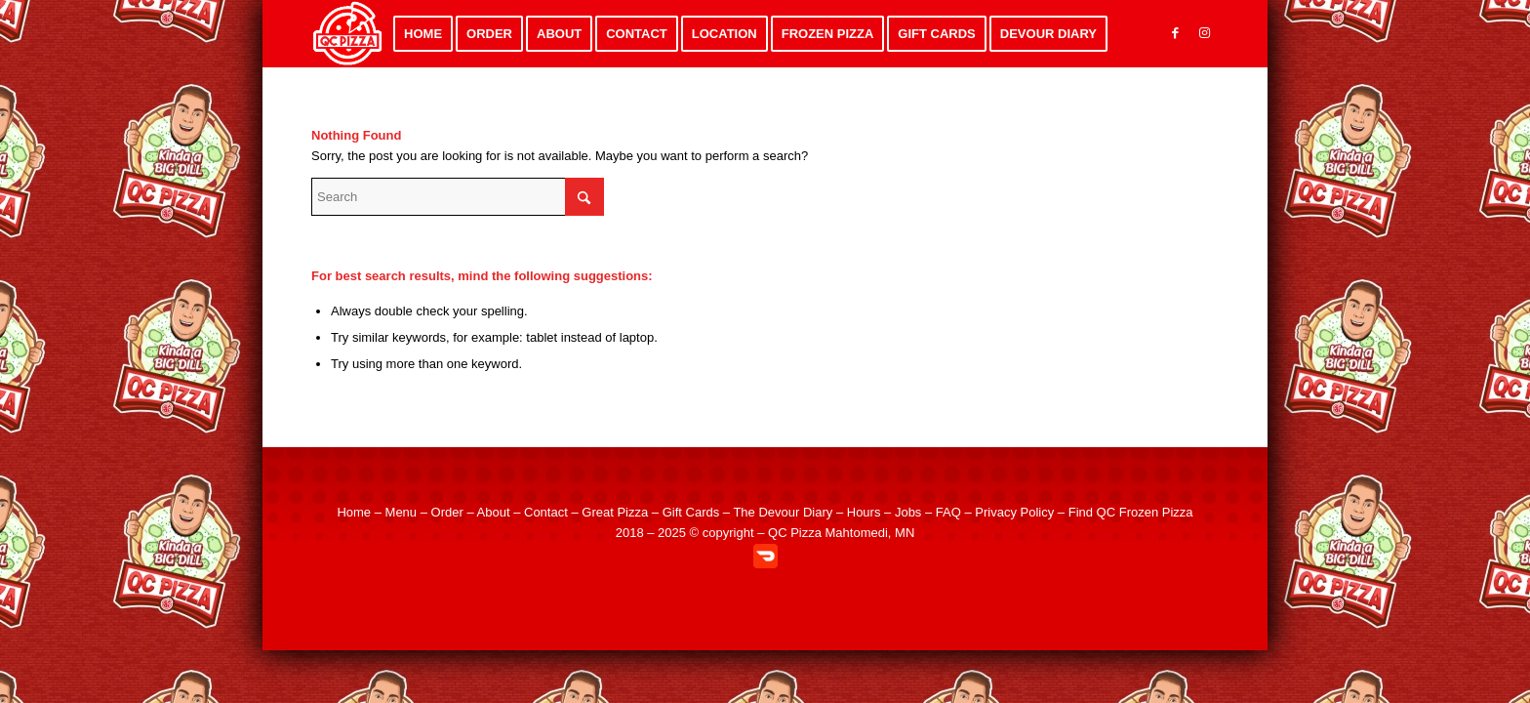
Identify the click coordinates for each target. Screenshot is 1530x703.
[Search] (457, 197)
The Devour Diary (782, 512)
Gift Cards (691, 512)
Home (354, 512)
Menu (401, 512)
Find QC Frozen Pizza (1130, 512)
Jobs (908, 512)
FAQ (948, 512)
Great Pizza (615, 512)
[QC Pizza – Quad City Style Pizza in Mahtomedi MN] (347, 33)
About (493, 512)
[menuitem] (423, 33)
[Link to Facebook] (1174, 33)
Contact (546, 512)
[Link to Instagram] (1204, 33)
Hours (864, 512)
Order (447, 512)
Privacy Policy (1014, 512)
